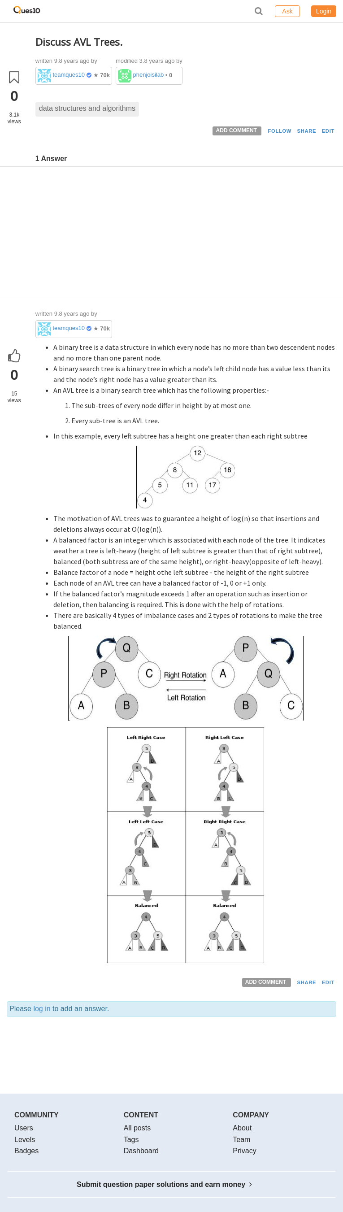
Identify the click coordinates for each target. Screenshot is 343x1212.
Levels (24, 1139)
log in (41, 1008)
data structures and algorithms (87, 108)
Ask (287, 11)
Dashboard (141, 1151)
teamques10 (68, 74)
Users (23, 1128)
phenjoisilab (148, 74)
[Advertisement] (185, 234)
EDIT (328, 131)
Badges (26, 1151)
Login (323, 11)
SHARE (307, 131)
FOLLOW (279, 131)
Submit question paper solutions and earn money (164, 1184)
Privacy (244, 1151)
